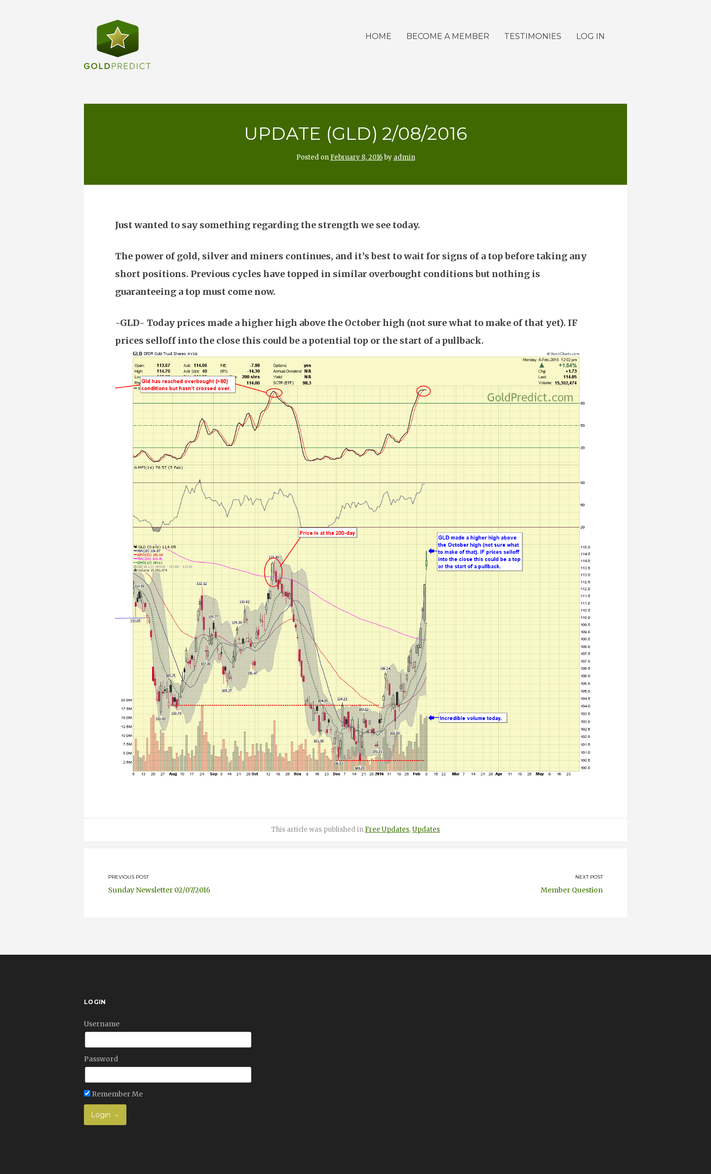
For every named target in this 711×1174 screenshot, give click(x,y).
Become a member (447, 36)
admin (404, 157)
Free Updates (387, 829)
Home (378, 36)
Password (101, 1058)
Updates (426, 829)
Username (101, 1023)
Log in (590, 36)
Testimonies (532, 36)
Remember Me (113, 1094)
